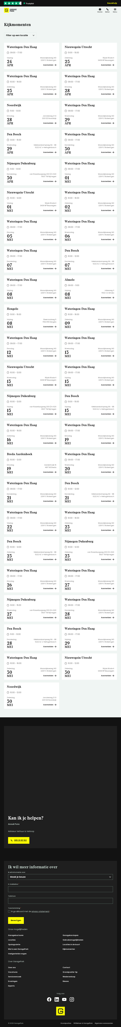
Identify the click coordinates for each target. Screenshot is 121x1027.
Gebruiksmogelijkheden (73, 940)
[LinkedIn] (57, 999)
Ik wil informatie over (16, 872)
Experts (11, 986)
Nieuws (66, 981)
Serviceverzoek (14, 977)
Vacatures (12, 972)
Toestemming (14, 908)
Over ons (12, 967)
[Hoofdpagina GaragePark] (10, 10)
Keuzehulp (112, 3)
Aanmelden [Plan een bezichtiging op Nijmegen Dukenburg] (49, 181)
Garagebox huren (15, 935)
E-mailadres (13, 884)
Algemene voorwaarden (104, 1023)
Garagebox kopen (70, 935)
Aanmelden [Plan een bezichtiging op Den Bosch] (49, 152)
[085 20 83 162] (107, 10)
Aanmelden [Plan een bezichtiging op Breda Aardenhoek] (49, 472)
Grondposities (65, 1023)
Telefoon (12, 896)
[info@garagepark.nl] (100, 10)
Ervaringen (12, 981)
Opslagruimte (14, 944)
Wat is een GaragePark (18, 949)
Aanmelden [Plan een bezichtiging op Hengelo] (49, 326)
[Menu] (115, 10)
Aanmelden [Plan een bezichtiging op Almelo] (107, 297)
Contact (66, 967)
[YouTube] (64, 999)
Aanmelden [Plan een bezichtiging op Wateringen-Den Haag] (49, 65)
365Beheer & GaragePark (83, 1023)
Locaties (11, 940)
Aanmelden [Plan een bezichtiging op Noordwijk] (49, 123)
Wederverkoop (69, 977)
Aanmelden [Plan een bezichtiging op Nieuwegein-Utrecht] (107, 65)
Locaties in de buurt (71, 944)
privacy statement (40, 911)
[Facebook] (49, 999)
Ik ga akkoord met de (30, 911)
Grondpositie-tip (70, 972)
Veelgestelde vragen (17, 954)
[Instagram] (72, 999)
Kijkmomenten (69, 949)
